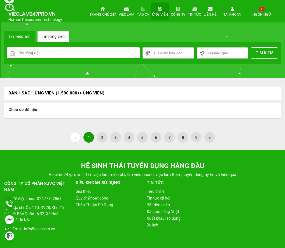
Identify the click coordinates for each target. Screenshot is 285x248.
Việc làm (126, 11)
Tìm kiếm (265, 53)
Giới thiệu (84, 191)
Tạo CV (143, 11)
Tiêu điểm (155, 191)
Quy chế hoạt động (92, 198)
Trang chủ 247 (103, 11)
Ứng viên (160, 11)
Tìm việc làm (19, 36)
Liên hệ (210, 11)
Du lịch (152, 225)
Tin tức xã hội (158, 198)
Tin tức (194, 11)
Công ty (178, 11)
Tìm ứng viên (53, 36)
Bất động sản (158, 205)
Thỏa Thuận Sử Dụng (94, 205)
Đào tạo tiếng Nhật (163, 212)
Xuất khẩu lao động (164, 218)
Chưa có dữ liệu (22, 109)
